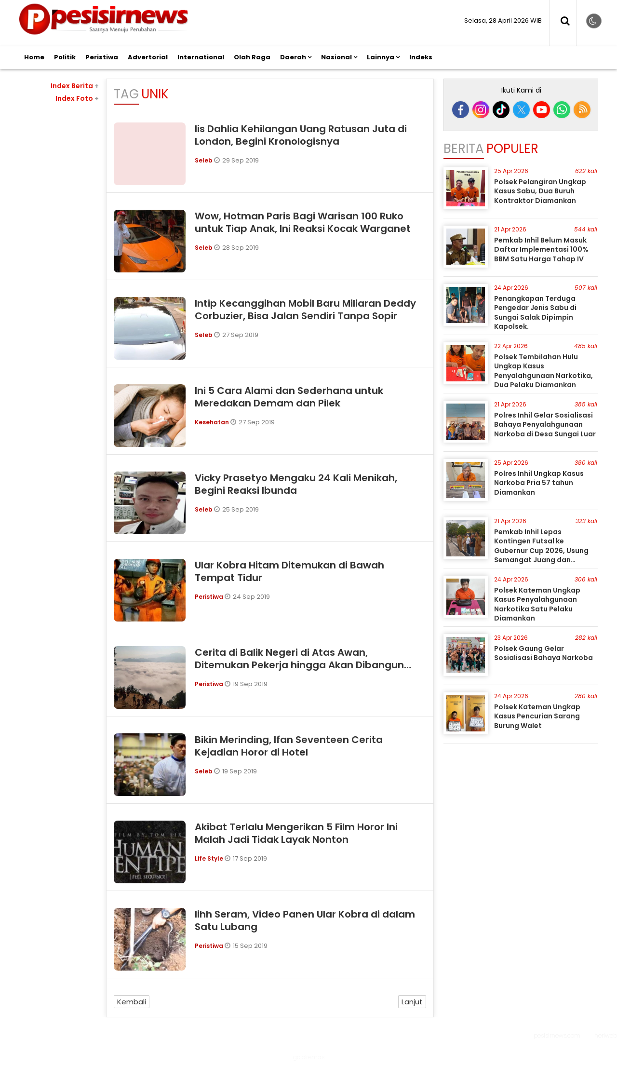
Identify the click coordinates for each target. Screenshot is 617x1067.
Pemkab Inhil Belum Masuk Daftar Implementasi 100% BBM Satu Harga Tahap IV (541, 249)
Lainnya (380, 57)
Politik (65, 57)
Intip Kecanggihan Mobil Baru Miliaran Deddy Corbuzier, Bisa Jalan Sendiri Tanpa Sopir (305, 310)
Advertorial (148, 57)
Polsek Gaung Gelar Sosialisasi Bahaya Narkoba (543, 653)
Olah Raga (252, 57)
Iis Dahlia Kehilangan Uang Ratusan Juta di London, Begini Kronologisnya (301, 135)
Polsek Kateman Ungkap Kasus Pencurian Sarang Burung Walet (537, 716)
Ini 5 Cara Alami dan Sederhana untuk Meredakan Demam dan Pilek (289, 397)
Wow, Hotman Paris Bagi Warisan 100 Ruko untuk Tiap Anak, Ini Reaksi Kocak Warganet (303, 222)
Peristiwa (101, 57)
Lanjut (412, 1002)
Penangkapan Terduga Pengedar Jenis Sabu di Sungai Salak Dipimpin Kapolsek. (535, 313)
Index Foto (77, 98)
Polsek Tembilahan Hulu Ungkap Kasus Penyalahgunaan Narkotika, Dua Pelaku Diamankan (543, 371)
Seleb (204, 160)
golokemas (308, 1057)
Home (34, 57)
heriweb (605, 1035)
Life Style (210, 858)
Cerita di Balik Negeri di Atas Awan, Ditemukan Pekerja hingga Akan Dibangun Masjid (299, 665)
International (200, 57)
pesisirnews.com (557, 1035)
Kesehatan (212, 422)
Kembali (131, 1002)
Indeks (420, 57)
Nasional (336, 57)
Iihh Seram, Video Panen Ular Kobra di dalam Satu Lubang (305, 920)
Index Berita (75, 86)
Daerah (293, 57)
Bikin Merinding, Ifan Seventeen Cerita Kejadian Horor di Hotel (289, 746)
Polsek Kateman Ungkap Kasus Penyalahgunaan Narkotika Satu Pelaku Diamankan (537, 604)
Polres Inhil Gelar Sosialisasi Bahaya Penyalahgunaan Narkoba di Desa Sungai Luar (545, 424)
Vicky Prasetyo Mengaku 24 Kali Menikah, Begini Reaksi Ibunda (296, 484)
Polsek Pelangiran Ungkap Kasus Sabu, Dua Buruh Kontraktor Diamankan (540, 191)
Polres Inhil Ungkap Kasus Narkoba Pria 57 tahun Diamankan (539, 483)
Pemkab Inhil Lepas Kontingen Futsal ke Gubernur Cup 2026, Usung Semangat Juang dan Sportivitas (541, 550)
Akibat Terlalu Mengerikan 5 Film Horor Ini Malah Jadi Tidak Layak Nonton (296, 833)
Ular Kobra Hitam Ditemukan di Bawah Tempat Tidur (289, 571)
